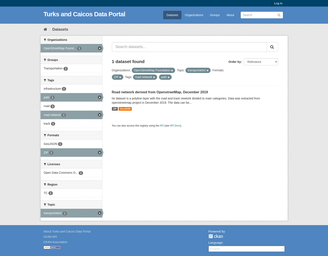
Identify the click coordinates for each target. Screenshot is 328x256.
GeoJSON (125, 108)
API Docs (175, 125)
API (162, 125)
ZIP (115, 108)
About (230, 15)
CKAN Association (56, 242)
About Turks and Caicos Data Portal (67, 231)
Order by (235, 61)
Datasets (172, 15)
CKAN (216, 236)
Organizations (194, 15)
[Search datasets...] (189, 47)
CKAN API (50, 236)
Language (215, 242)
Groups (215, 15)
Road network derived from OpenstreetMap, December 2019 (160, 92)
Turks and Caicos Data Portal (84, 14)
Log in (278, 3)
